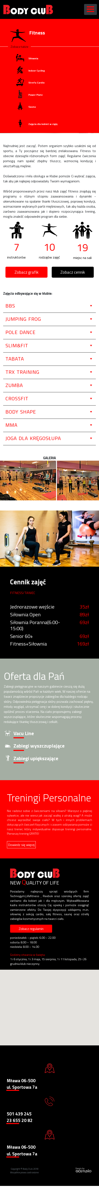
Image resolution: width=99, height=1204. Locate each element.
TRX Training (22, 372)
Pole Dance (20, 332)
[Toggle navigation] (90, 9)
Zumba (14, 385)
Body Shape (20, 411)
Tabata (14, 358)
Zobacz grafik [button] (26, 272)
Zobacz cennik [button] (72, 272)
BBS (10, 305)
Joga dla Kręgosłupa (33, 438)
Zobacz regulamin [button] (31, 928)
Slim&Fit (16, 345)
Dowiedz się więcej (21, 844)
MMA (11, 425)
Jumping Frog (23, 319)
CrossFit (16, 398)
